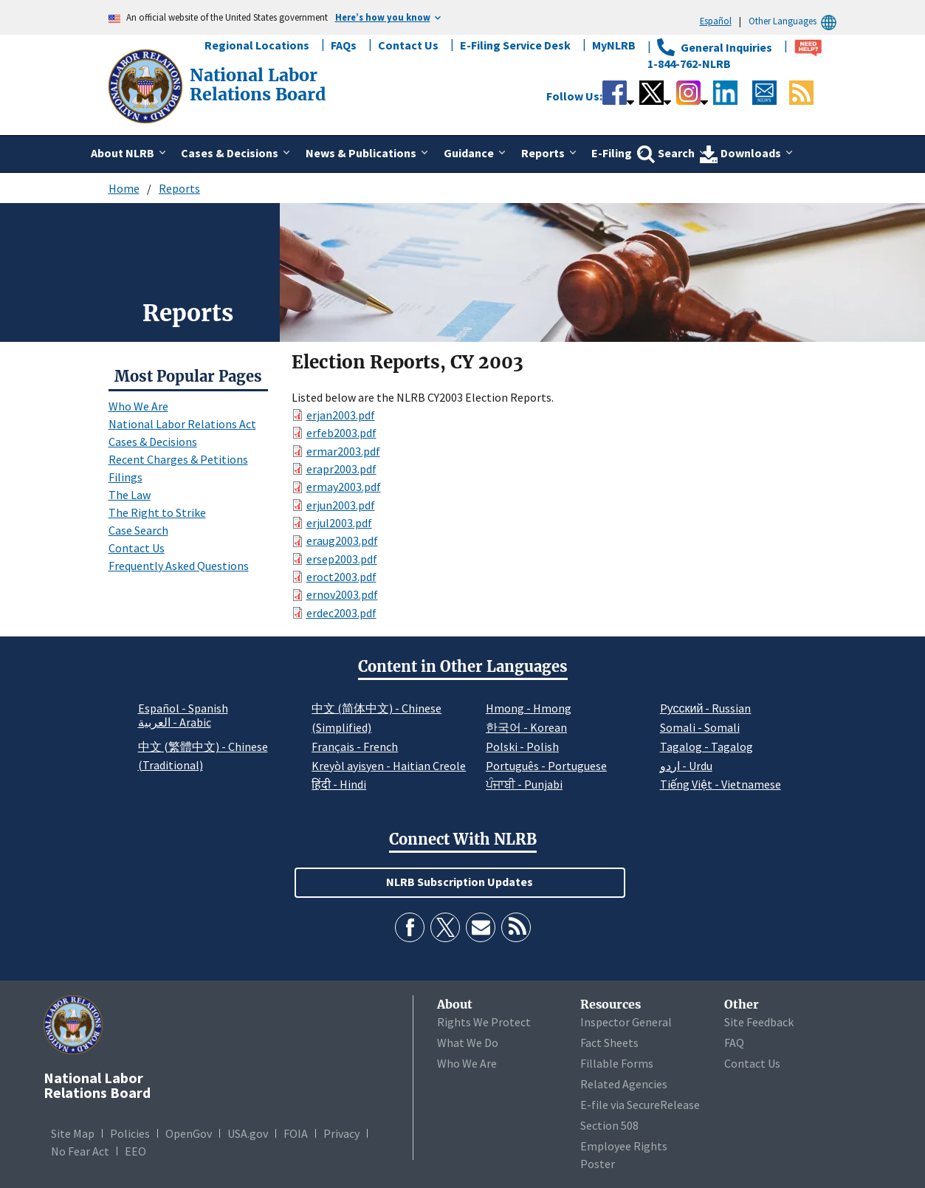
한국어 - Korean (526, 727)
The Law (130, 494)
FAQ (734, 1042)
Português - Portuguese (546, 765)
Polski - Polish (522, 746)
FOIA (295, 1133)
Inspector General (626, 1021)
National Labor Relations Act (182, 423)
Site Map (72, 1133)
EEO (135, 1151)
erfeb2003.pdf (341, 432)
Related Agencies (623, 1084)
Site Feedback (759, 1021)
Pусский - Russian (706, 708)
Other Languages (795, 21)
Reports (179, 188)
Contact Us (408, 45)
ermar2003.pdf (343, 451)
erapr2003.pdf (341, 468)
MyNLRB (614, 45)
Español (716, 21)
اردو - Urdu (686, 765)
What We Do (467, 1042)
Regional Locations (256, 45)
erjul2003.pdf (339, 522)
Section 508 (609, 1125)
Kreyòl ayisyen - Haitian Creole (389, 765)
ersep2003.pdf (341, 559)
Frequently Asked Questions (179, 565)
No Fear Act (80, 1151)
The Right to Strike (157, 512)
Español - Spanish (183, 708)
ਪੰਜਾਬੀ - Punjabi (524, 784)
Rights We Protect (484, 1021)
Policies (130, 1133)
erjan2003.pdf (340, 415)
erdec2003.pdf (341, 612)
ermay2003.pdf (343, 486)
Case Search (138, 530)
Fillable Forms (616, 1063)
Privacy (341, 1133)
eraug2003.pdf (342, 540)
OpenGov (188, 1133)
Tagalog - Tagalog (706, 746)
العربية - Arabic (174, 722)
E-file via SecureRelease (640, 1104)
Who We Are (138, 406)
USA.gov (247, 1133)
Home (124, 188)
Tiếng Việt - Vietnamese (720, 784)
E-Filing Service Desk (515, 45)
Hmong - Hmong (528, 708)
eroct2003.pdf (341, 576)
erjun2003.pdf (340, 505)
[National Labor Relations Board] (147, 84)
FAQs (344, 45)
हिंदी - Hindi (339, 784)
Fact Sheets (609, 1042)
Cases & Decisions (153, 441)
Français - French (355, 746)
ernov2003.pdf (342, 594)
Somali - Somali (700, 727)
